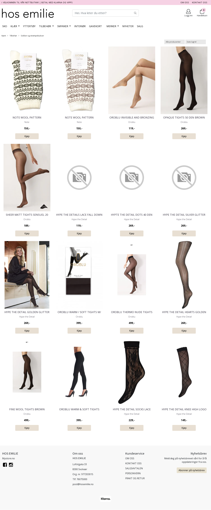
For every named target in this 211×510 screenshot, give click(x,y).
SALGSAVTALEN (134, 468)
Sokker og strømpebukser (31, 35)
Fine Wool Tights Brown (27, 409)
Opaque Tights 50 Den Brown (184, 117)
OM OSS (185, 2)
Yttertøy (29, 26)
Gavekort (95, 26)
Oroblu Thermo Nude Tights (131, 312)
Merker (112, 26)
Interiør (80, 26)
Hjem (3, 35)
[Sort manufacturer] (174, 42)
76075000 (82, 479)
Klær (14, 26)
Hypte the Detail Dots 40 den (131, 214)
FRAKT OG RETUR (135, 478)
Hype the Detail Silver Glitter (184, 214)
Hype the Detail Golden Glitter (26, 312)
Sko (4, 26)
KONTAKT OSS (199, 2)
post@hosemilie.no (83, 484)
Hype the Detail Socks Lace (132, 409)
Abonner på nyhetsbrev (192, 470)
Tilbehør (45, 26)
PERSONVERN (133, 473)
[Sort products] (195, 42)
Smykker (63, 26)
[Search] (105, 13)
